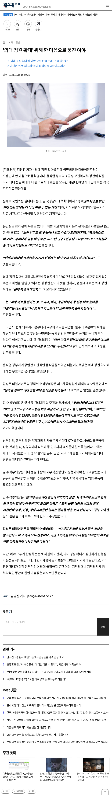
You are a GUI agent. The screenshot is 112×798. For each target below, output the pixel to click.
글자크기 (38, 22)
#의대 (5, 791)
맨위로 (105, 792)
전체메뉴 (107, 5)
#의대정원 (18, 791)
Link (17, 22)
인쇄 (28, 22)
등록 (103, 626)
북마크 (7, 22)
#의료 (31, 791)
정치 (5, 42)
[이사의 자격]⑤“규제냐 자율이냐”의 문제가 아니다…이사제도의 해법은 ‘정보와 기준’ (50, 14)
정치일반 (15, 42)
